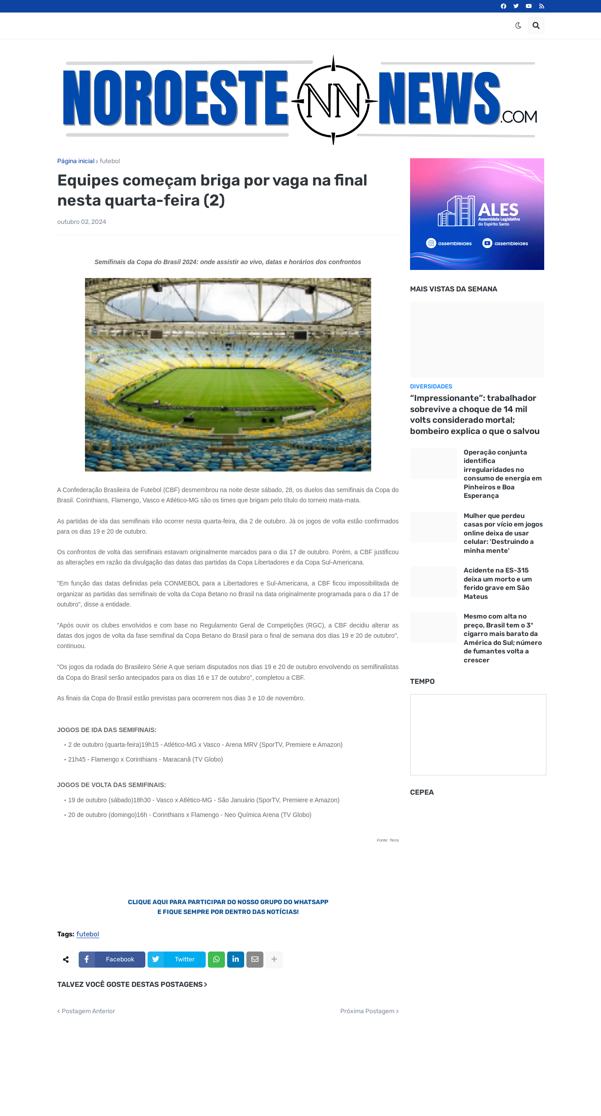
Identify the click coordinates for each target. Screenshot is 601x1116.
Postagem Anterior (88, 1011)
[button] (518, 25)
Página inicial (75, 161)
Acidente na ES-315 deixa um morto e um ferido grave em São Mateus (498, 583)
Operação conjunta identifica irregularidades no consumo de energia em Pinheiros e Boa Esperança (503, 474)
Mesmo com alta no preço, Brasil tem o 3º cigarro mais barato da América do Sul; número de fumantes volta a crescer (503, 638)
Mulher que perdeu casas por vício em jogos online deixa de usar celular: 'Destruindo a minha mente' (503, 533)
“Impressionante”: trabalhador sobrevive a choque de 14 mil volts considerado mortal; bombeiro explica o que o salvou (475, 414)
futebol (110, 161)
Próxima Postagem (367, 1011)
